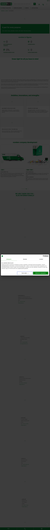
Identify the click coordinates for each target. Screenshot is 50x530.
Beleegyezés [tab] (8, 259)
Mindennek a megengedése (40, 273)
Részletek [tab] (25, 259)
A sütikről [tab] (41, 259)
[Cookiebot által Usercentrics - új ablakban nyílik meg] (43, 256)
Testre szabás (25, 273)
